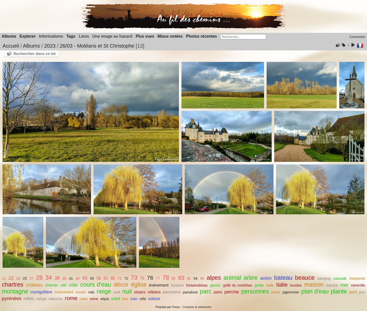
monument (64, 292)
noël (116, 292)
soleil (115, 298)
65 (113, 278)
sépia (104, 299)
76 (150, 278)
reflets (28, 298)
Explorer (28, 36)
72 (126, 278)
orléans (154, 292)
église (139, 284)
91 (189, 278)
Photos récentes (201, 36)
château (34, 285)
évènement (158, 285)
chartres (12, 284)
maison (313, 284)
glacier (215, 285)
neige (104, 291)
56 (99, 278)
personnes (255, 291)
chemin (51, 285)
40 (64, 278)
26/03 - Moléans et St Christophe (97, 46)
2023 (50, 46)
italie (282, 284)
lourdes (296, 285)
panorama (172, 292)
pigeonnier (290, 292)
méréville (358, 285)
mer (344, 285)
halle (270, 285)
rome (71, 298)
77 (158, 278)
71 (119, 278)
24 (18, 278)
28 (39, 277)
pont (353, 292)
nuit (127, 291)
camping (324, 278)
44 (77, 278)
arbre (251, 277)
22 (11, 278)
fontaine (177, 285)
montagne (15, 291)
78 (165, 277)
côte (73, 285)
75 (142, 278)
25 (25, 278)
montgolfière (41, 292)
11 (4, 278)
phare (275, 292)
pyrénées (11, 298)
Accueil (11, 46)
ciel (63, 285)
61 (105, 278)
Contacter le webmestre (197, 306)
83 (181, 278)
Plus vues (145, 36)
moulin (80, 292)
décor (121, 284)
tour (125, 299)
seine (94, 299)
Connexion (357, 37)
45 (84, 278)
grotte (259, 285)
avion (266, 278)
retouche (56, 299)
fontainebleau (196, 285)
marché (332, 285)
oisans (140, 292)
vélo (143, 299)
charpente (357, 278)
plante (339, 291)
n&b (91, 292)
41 (71, 278)
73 (134, 277)
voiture (154, 298)
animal (232, 277)
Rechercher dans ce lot (35, 53)
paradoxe (190, 292)
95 (202, 278)
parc (206, 291)
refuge (41, 299)
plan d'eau (315, 291)
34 (48, 277)
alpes (214, 277)
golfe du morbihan (237, 285)
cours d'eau (95, 284)
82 (174, 278)
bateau (283, 277)
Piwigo (176, 306)
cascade (340, 278)
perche (232, 291)
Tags (70, 36)
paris (218, 292)
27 (31, 278)
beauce (305, 277)
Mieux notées (170, 36)
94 (195, 278)
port (362, 292)
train (133, 299)
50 (92, 278)
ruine (83, 299)
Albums (9, 36)
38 (57, 278)
